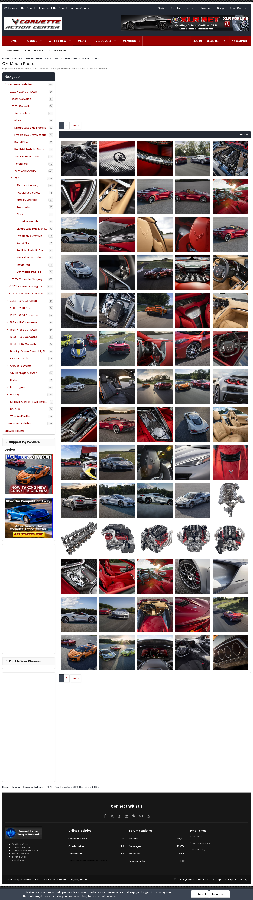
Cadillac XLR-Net (21, 847)
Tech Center (238, 8)
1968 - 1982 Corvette (23, 329)
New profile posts (200, 843)
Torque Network (21, 853)
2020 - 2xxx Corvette (23, 91)
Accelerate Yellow (28, 192)
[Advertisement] (29, 599)
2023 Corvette (21, 106)
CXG (182, 861)
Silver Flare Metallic (26, 156)
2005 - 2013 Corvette (24, 308)
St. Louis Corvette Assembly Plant (30, 402)
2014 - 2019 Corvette (23, 301)
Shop (220, 8)
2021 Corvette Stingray (27, 286)
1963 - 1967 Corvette (23, 337)
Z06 (16, 178)
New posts (196, 836)
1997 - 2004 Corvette (24, 315)
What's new (57, 41)
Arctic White (22, 113)
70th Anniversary (25, 171)
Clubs (161, 8)
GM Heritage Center (23, 373)
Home (13, 41)
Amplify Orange (27, 200)
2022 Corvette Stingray (27, 279)
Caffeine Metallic (28, 221)
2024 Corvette (21, 99)
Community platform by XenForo (36, 879)
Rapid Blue (21, 142)
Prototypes (17, 387)
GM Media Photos (29, 272)
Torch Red (21, 164)
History (190, 8)
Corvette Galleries (20, 84)
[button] (41, 41)
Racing (14, 394)
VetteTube (18, 860)
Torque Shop (19, 856)
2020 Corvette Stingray (27, 293)
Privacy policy (218, 879)
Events (175, 8)
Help (230, 879)
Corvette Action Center (25, 850)
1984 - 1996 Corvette (23, 322)
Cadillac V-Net (20, 844)
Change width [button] (186, 879)
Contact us (202, 879)
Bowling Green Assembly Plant (29, 351)
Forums (31, 41)
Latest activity (197, 849)
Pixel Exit (84, 879)
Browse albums (14, 431)
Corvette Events (21, 365)
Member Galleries (19, 423)
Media (82, 41)
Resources (104, 41)
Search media (58, 50)
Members (129, 41)
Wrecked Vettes (21, 416)
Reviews (206, 8)
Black (17, 120)
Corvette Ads (19, 358)
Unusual (15, 409)
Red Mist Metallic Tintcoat (31, 149)
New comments (35, 50)
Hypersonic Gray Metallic (30, 135)
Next (74, 125)
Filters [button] (242, 134)
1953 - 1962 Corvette (23, 344)
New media (13, 50)
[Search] (239, 41)
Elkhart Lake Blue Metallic (30, 127)
